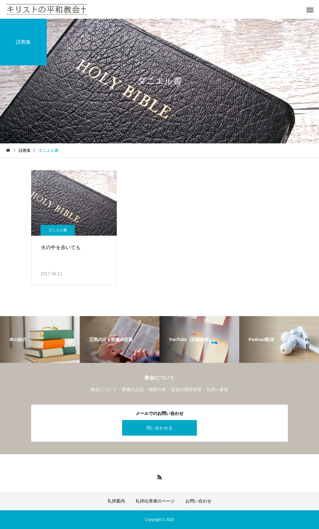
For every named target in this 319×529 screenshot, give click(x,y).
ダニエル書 (57, 230)
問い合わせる (159, 427)
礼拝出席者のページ (155, 500)
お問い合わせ (198, 500)
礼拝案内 (116, 500)
